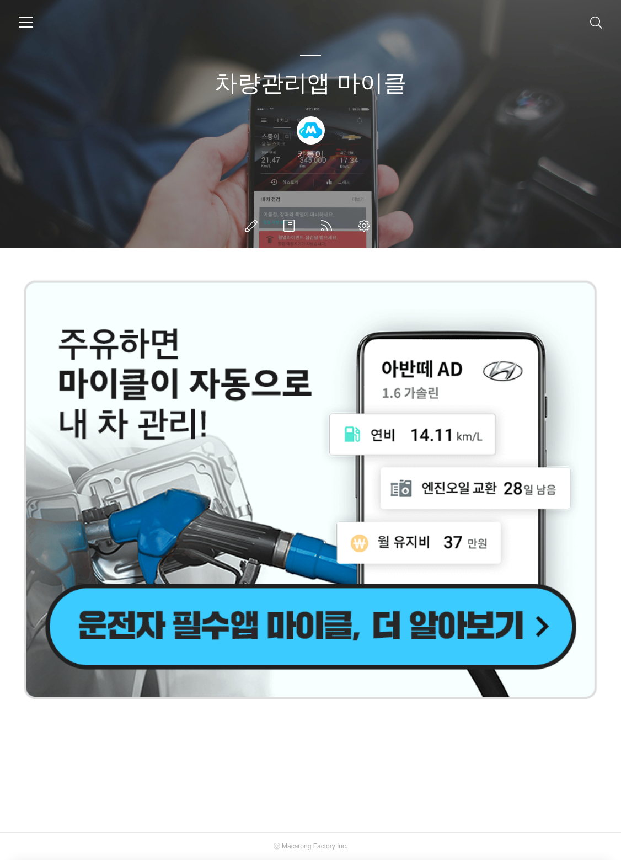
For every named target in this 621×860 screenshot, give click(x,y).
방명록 (291, 226)
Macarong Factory (308, 846)
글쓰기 (253, 226)
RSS (328, 226)
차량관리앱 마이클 (310, 83)
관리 (366, 226)
